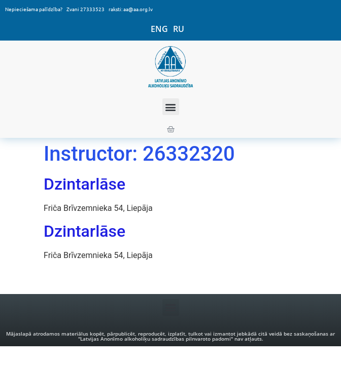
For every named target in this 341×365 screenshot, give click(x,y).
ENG (159, 28)
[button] (170, 106)
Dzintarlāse (84, 184)
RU (178, 28)
